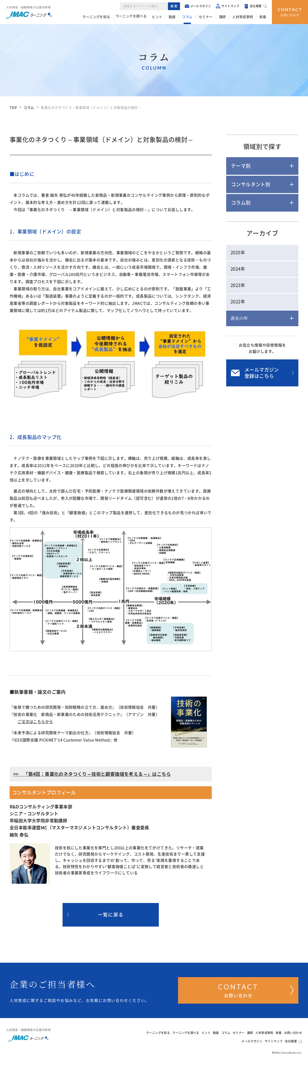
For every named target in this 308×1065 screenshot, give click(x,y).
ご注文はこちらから (35, 722)
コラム (194, 17)
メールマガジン (198, 7)
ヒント (167, 17)
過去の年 (239, 318)
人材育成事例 (245, 17)
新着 (263, 17)
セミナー (211, 17)
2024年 (238, 269)
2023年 (238, 285)
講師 (226, 17)
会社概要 (255, 7)
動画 (180, 17)
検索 (174, 7)
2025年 (238, 252)
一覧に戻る (95, 915)
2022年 (238, 301)
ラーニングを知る (107, 17)
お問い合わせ (290, 11)
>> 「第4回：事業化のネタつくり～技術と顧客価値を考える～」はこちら (92, 774)
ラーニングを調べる (141, 17)
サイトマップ (228, 7)
